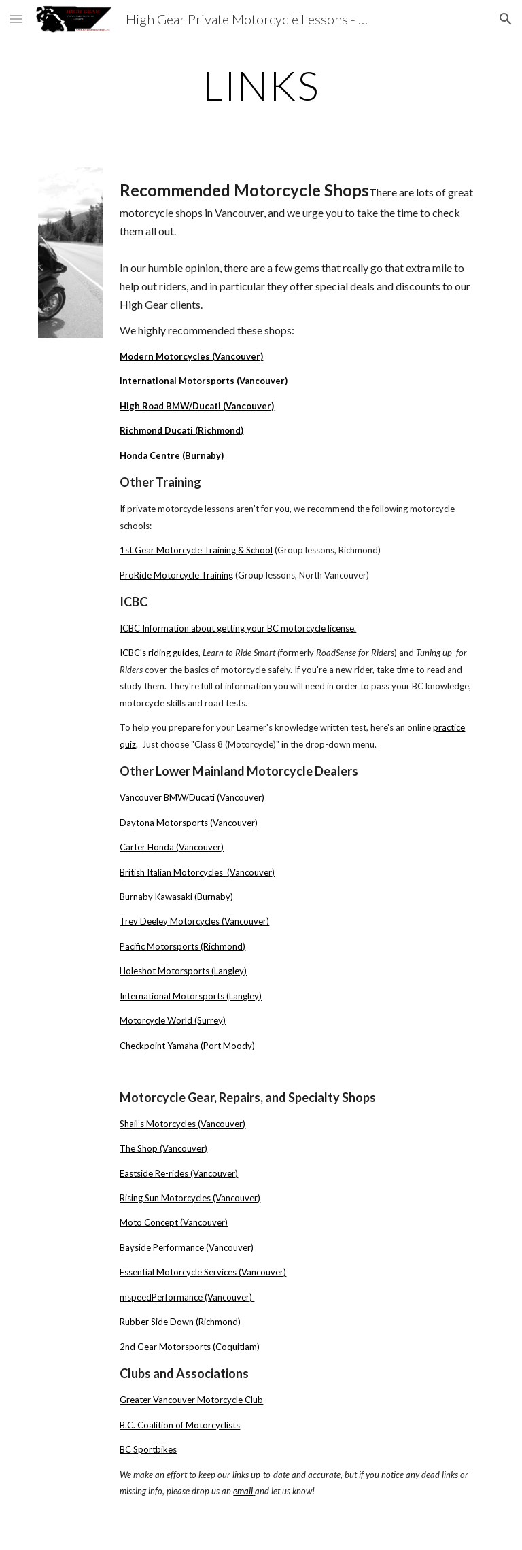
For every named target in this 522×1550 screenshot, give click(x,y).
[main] (260, 85)
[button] (16, 18)
